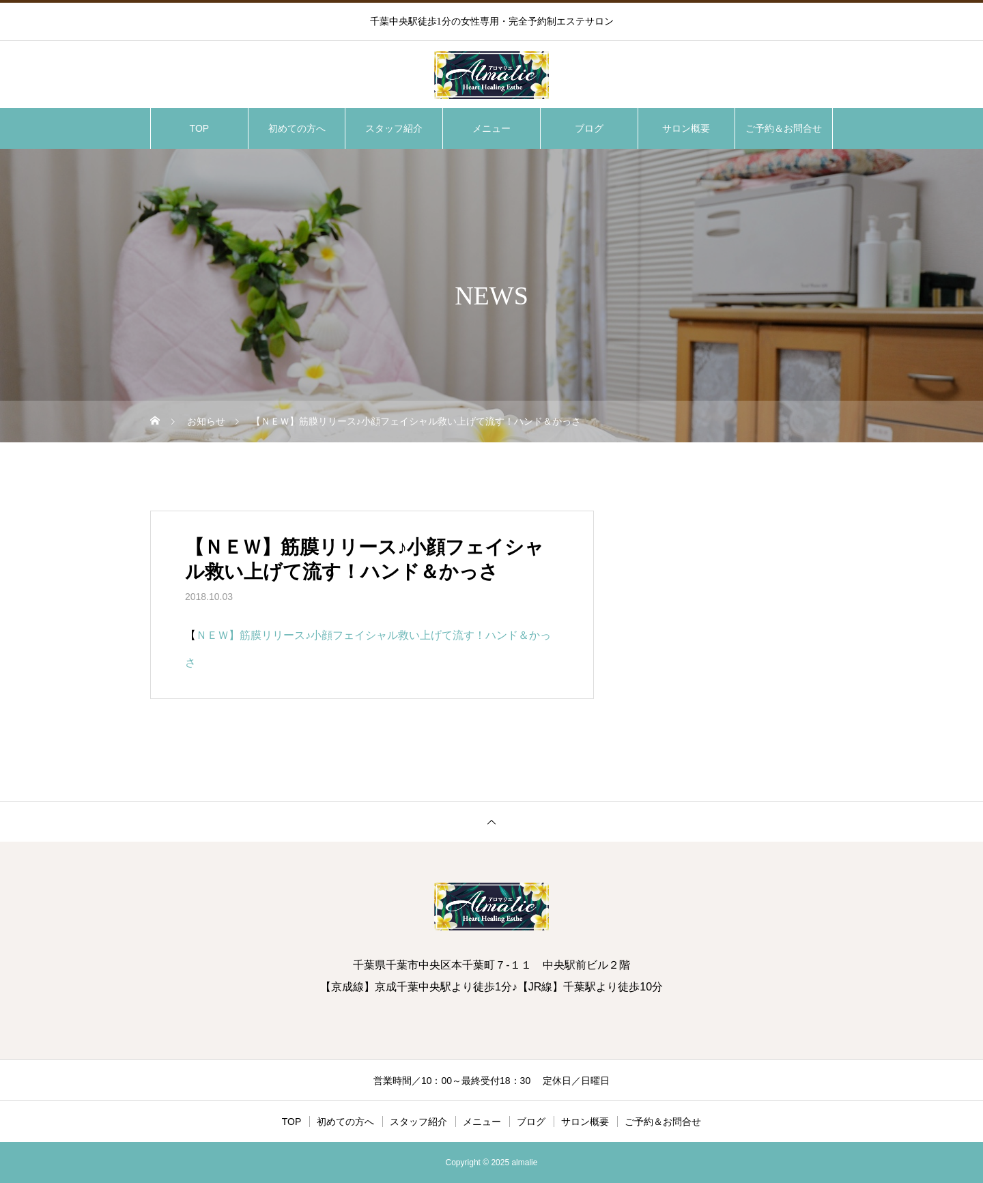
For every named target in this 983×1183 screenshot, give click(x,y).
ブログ (589, 128)
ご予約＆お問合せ (783, 128)
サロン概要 (686, 128)
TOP (200, 128)
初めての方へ (297, 128)
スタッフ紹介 (394, 128)
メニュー (491, 128)
